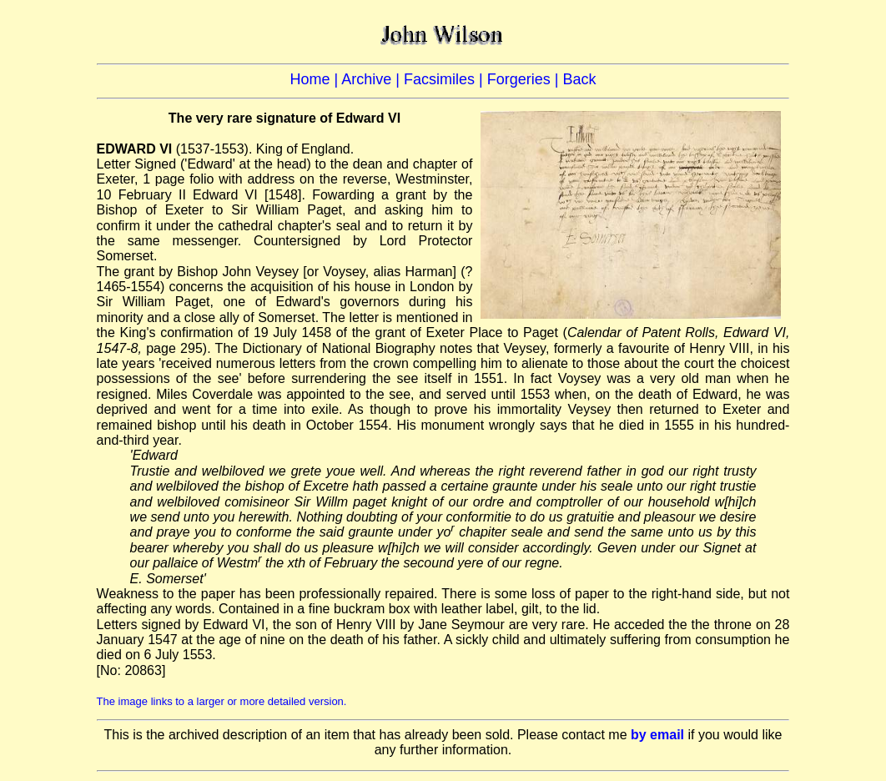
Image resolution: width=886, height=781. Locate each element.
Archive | (372, 79)
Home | (316, 79)
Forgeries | (525, 79)
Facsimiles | (445, 79)
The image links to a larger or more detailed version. (222, 701)
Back (579, 79)
